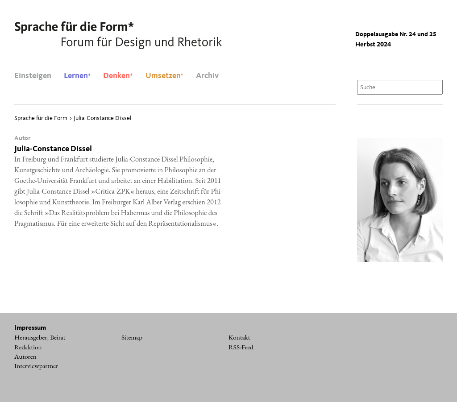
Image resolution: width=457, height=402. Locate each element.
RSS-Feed (240, 347)
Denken (118, 75)
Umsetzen (164, 75)
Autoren (25, 356)
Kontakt (239, 337)
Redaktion (28, 347)
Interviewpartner (36, 365)
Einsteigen (32, 76)
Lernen (77, 75)
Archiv (207, 76)
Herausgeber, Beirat (40, 337)
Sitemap (131, 337)
